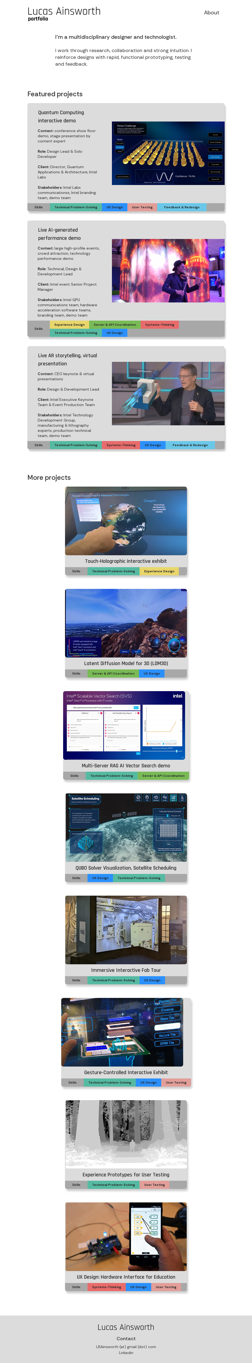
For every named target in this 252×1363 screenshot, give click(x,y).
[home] (64, 14)
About (211, 12)
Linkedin (126, 1352)
